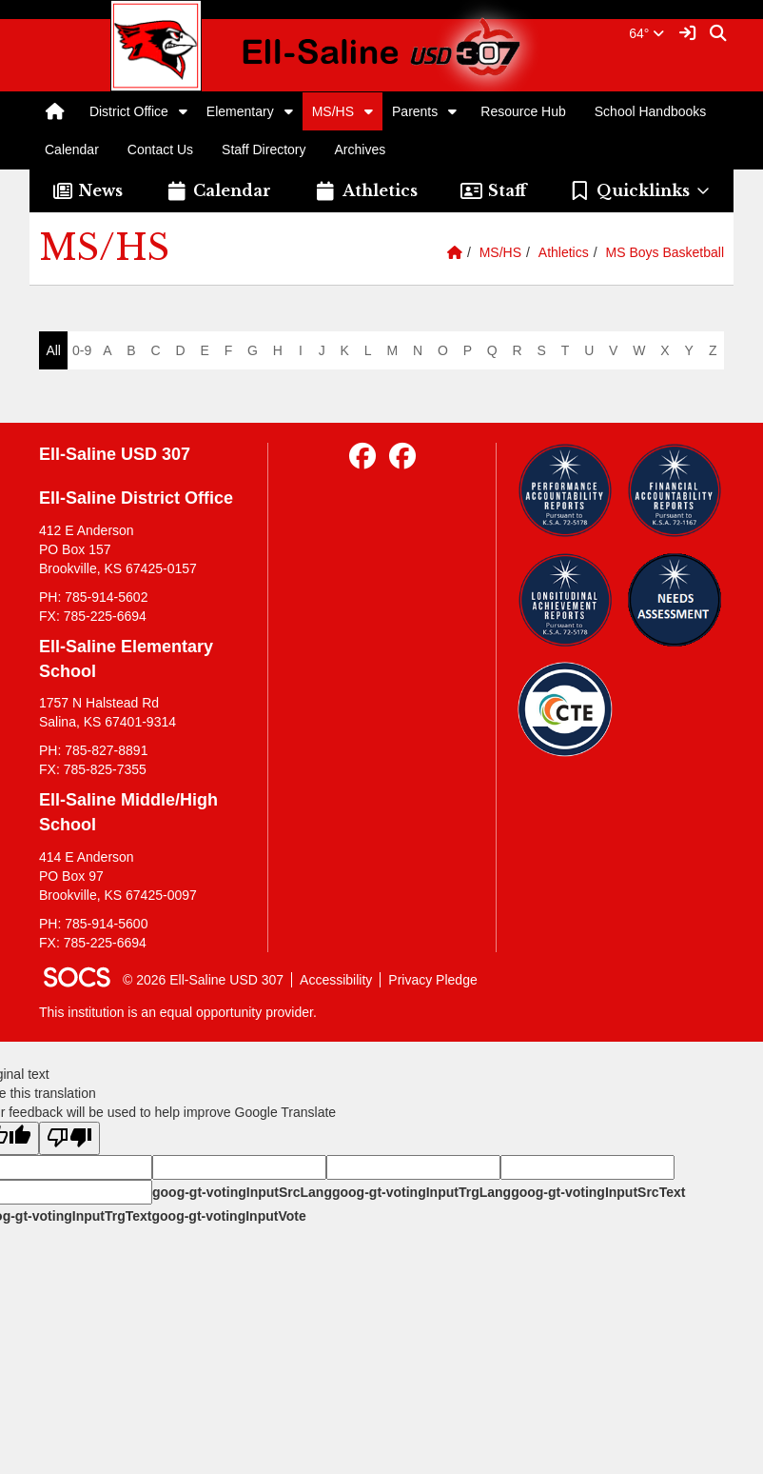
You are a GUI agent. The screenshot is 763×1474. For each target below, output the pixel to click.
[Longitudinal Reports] (565, 599)
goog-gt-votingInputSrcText (598, 1192)
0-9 (81, 350)
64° (646, 33)
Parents (415, 111)
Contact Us (160, 149)
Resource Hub (523, 111)
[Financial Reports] (674, 490)
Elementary (240, 111)
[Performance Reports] (565, 490)
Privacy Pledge (432, 979)
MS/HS (333, 111)
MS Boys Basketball (665, 252)
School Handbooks (651, 111)
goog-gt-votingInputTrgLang (421, 1192)
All (53, 350)
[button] (183, 111)
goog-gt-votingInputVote (228, 1216)
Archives (360, 149)
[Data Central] (565, 709)
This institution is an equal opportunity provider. (178, 1012)
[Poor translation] (69, 1138)
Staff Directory (263, 149)
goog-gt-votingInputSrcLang (242, 1192)
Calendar (72, 149)
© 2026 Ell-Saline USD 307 (203, 979)
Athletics (563, 252)
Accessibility (336, 979)
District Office (128, 111)
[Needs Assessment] (674, 599)
